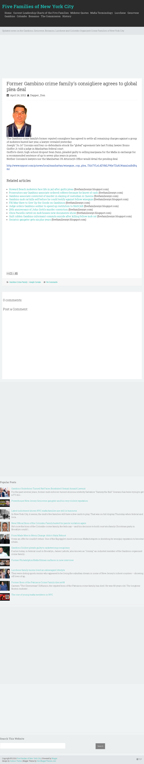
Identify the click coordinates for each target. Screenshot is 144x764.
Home (8, 12)
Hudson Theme (16, 761)
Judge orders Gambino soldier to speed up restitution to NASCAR (46, 206)
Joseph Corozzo (35, 282)
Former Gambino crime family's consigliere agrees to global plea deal (72, 86)
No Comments (52, 282)
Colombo (22, 16)
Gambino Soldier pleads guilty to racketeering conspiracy (40, 547)
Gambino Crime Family (18, 282)
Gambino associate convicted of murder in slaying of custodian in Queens (51, 196)
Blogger (54, 758)
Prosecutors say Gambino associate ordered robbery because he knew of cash (53, 192)
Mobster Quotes (79, 12)
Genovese (133, 12)
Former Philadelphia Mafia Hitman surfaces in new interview (42, 560)
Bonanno (34, 16)
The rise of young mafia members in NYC (32, 594)
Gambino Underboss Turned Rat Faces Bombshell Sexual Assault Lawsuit (48, 488)
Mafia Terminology (101, 12)
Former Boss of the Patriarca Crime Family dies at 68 (38, 582)
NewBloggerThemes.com (46, 761)
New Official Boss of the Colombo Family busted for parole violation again (48, 523)
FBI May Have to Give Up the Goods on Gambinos (37, 202)
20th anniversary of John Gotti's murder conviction (38, 209)
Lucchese (120, 12)
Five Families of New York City (38, 6)
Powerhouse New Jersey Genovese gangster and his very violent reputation (49, 500)
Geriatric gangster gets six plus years (30, 219)
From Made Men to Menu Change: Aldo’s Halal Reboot (38, 535)
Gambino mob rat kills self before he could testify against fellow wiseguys (51, 199)
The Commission (51, 16)
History (66, 16)
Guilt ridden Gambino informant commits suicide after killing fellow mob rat (52, 216)
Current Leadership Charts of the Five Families (41, 12)
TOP (139, 759)
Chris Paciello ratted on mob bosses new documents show (42, 212)
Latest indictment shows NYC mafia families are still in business (44, 510)
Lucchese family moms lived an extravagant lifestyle (38, 570)
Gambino (10, 16)
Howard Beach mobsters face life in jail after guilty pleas (41, 189)
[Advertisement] (72, 57)
